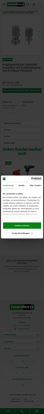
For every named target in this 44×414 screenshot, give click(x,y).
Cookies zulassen (22, 225)
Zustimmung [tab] (8, 185)
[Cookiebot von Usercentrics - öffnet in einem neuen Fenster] (31, 178)
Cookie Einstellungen (22, 233)
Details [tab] (22, 185)
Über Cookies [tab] (35, 185)
